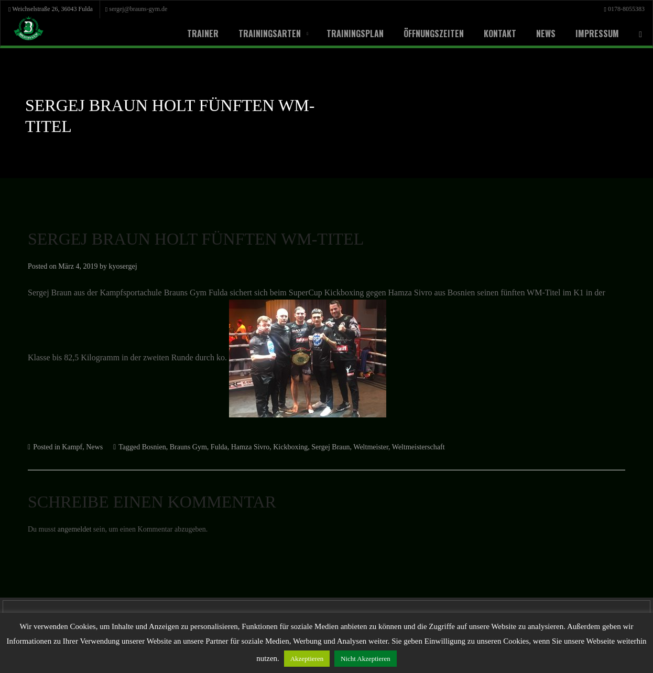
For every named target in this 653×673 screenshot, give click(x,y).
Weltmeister (422, 448)
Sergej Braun (376, 448)
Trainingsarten (264, 33)
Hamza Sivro (288, 448)
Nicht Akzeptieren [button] (454, 658)
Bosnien (180, 448)
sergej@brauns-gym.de (164, 8)
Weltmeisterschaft (478, 448)
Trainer (197, 33)
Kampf (83, 448)
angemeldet (83, 530)
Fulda (253, 448)
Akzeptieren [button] (388, 658)
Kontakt (494, 33)
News (540, 33)
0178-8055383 (623, 8)
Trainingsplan (349, 33)
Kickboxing (332, 448)
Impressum (592, 33)
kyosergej (138, 266)
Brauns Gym (219, 448)
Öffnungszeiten (428, 33)
